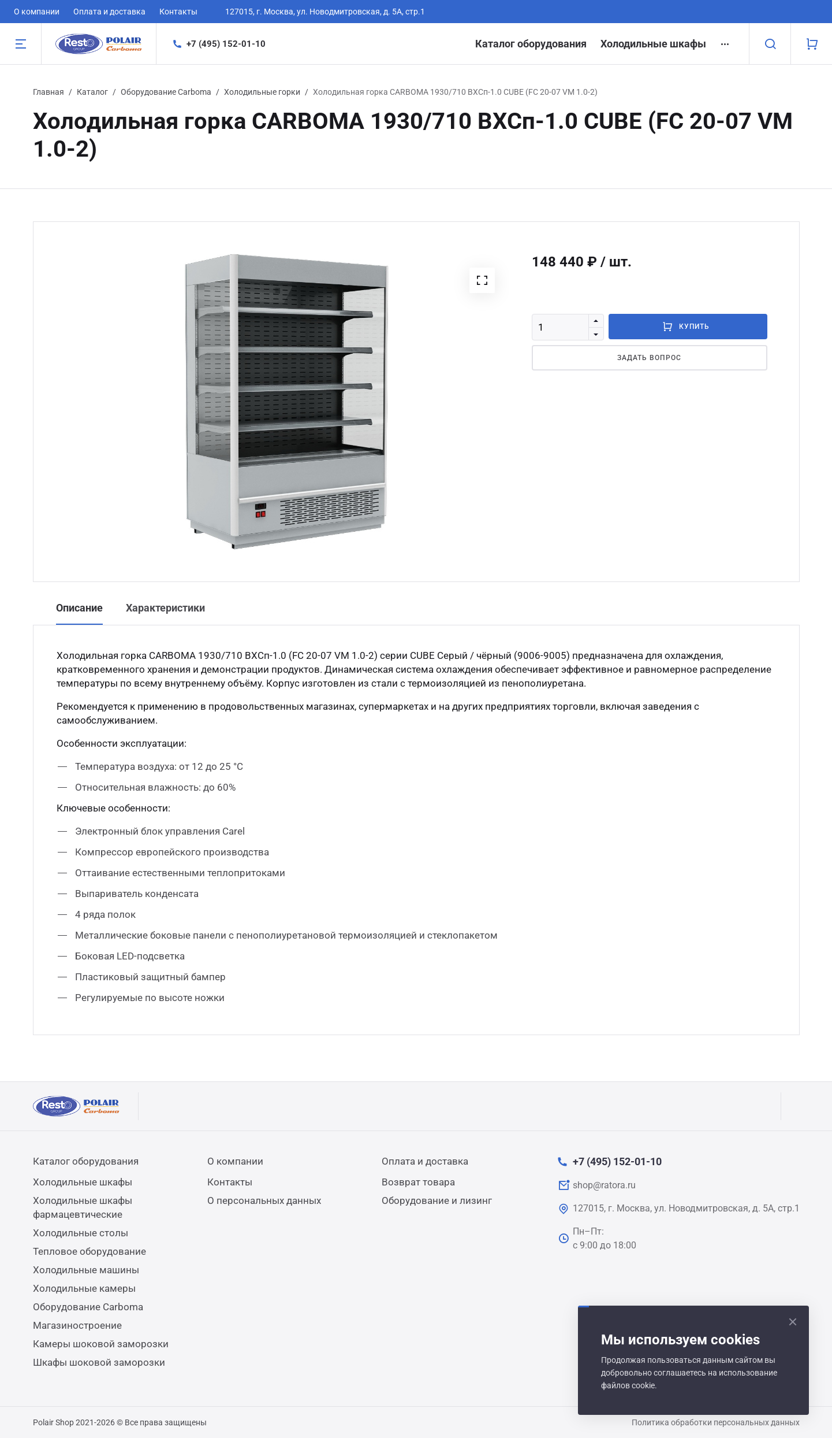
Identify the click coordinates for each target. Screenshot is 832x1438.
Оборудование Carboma (166, 92)
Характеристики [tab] (165, 608)
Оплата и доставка (109, 11)
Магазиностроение (77, 1325)
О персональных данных (264, 1200)
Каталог (92, 92)
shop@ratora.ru (604, 1185)
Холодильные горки (262, 92)
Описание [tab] (79, 608)
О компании (36, 11)
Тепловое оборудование (89, 1251)
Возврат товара (418, 1182)
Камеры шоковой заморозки (101, 1344)
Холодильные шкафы (653, 44)
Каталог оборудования (531, 44)
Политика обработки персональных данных (716, 1422)
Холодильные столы (80, 1233)
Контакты (178, 11)
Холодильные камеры (84, 1288)
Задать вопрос (649, 358)
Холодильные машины (86, 1270)
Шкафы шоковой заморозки (99, 1362)
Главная (48, 92)
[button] (482, 280)
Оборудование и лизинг (437, 1200)
